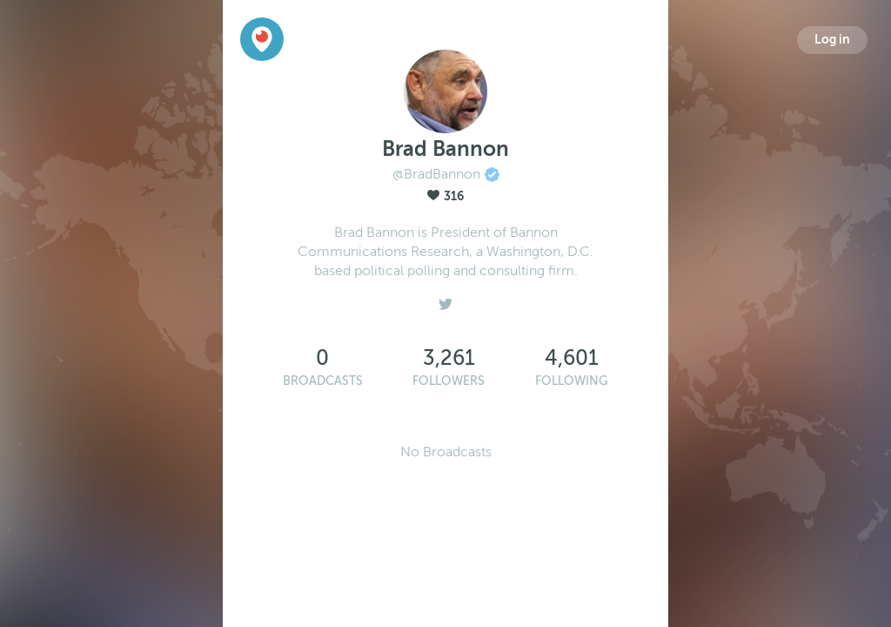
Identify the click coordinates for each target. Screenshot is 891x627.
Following (571, 381)
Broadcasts (323, 381)
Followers (448, 381)
